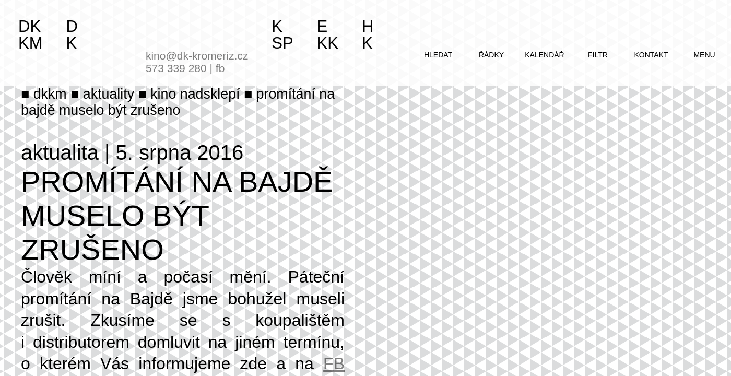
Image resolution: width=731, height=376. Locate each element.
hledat (438, 55)
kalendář (544, 55)
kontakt (651, 55)
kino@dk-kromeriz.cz (197, 56)
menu (704, 55)
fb (220, 68)
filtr (598, 55)
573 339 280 (176, 68)
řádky (491, 55)
